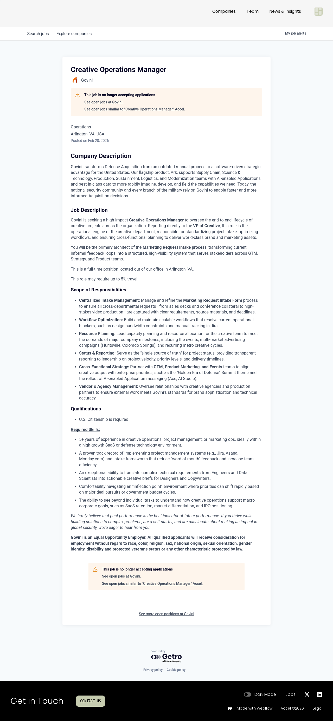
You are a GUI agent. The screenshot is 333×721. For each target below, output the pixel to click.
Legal (317, 708)
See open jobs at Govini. (103, 102)
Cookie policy (176, 670)
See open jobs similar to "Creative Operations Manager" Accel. (134, 109)
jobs (38, 33)
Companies (224, 13)
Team (253, 13)
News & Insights (285, 13)
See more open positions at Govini (166, 614)
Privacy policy (153, 670)
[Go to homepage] (27, 13)
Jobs (290, 694)
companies (75, 33)
